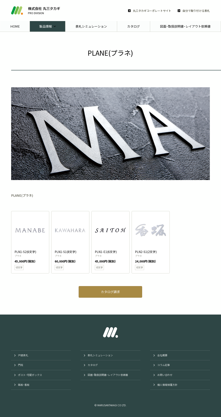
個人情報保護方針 (168, 385)
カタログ (93, 365)
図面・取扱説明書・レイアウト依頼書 (108, 375)
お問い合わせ (165, 375)
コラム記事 (164, 365)
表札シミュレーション (100, 355)
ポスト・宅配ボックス (30, 375)
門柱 (21, 365)
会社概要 (163, 355)
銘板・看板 (24, 385)
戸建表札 (24, 355)
